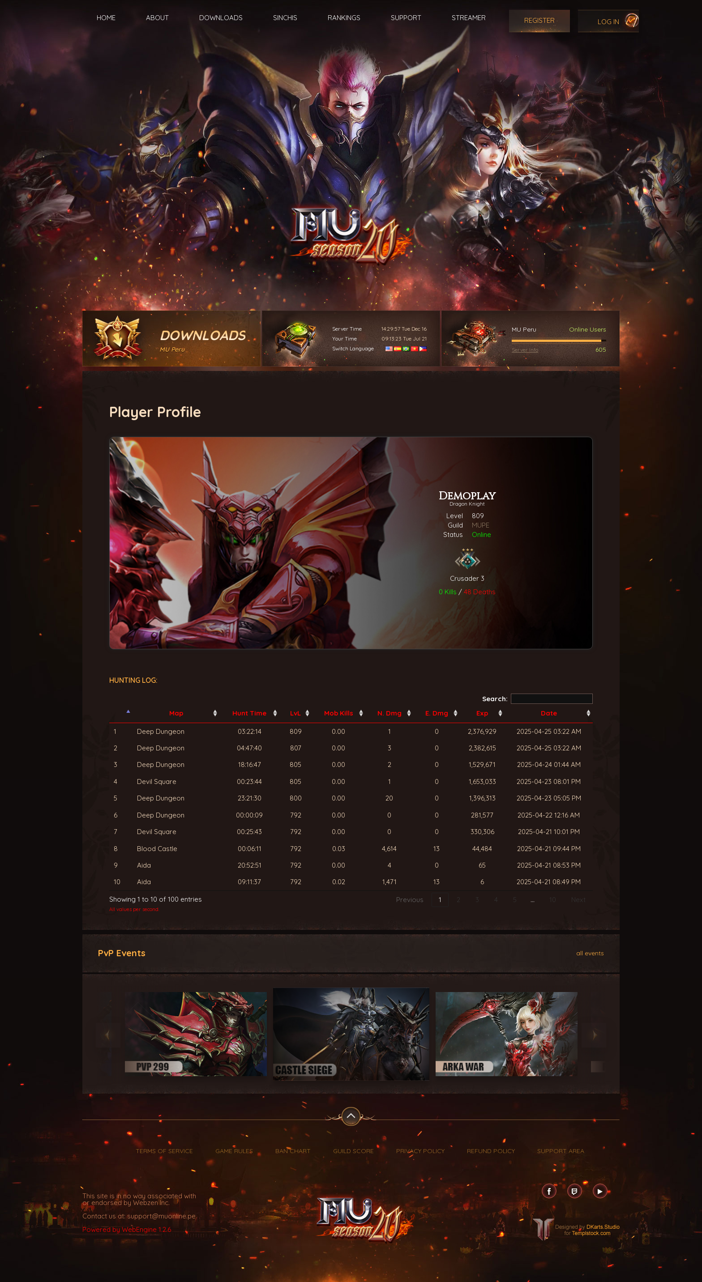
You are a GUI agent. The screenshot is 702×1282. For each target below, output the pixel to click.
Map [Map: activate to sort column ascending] (176, 713)
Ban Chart (293, 1151)
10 (552, 899)
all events (590, 952)
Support (406, 17)
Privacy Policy (420, 1151)
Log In (608, 21)
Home (106, 17)
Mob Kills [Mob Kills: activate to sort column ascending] (338, 713)
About (157, 17)
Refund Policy (491, 1151)
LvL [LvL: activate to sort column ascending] (295, 713)
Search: (537, 699)
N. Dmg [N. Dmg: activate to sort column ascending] (389, 713)
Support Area (560, 1151)
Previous (410, 899)
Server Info (525, 349)
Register (539, 20)
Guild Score (353, 1151)
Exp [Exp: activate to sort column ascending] (482, 713)
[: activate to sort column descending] (121, 713)
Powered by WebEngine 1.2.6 (126, 1229)
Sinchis (285, 17)
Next (578, 899)
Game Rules (234, 1151)
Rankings (344, 17)
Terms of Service (164, 1151)
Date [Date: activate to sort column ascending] (549, 713)
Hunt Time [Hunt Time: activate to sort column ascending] (249, 713)
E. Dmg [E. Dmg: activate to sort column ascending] (436, 713)
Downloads (221, 17)
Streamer (469, 17)
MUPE (480, 525)
